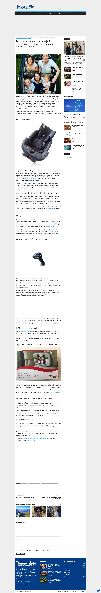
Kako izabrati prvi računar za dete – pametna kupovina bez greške (78, 69)
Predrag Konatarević (68, 117)
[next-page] (60, 504)
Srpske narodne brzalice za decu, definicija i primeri (78, 132)
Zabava (74, 13)
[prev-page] (58, 504)
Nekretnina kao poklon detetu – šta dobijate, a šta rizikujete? (74, 57)
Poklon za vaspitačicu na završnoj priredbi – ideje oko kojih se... (78, 83)
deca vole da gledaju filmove (27, 331)
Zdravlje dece (66, 576)
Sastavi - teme (67, 572)
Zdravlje (59, 13)
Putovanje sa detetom (54, 483)
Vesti (26, 13)
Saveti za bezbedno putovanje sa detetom (38, 518)
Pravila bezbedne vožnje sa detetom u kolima (53, 518)
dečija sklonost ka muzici (51, 226)
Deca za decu (66, 565)
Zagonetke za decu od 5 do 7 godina (73, 115)
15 (84, 117)
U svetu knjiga (49, 13)
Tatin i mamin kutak (27, 38)
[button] (84, 13)
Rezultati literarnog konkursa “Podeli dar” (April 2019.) (51, 497)
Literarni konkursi (67, 570)
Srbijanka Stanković (68, 60)
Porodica (33, 13)
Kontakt (59, 591)
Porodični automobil (45, 483)
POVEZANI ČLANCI (20, 504)
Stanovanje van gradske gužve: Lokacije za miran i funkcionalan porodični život (78, 76)
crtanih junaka (49, 208)
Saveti (33, 516)
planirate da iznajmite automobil (31, 178)
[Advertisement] (50, 25)
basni (56, 231)
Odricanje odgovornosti (74, 591)
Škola (40, 13)
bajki (53, 231)
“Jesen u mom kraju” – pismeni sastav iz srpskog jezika (77, 140)
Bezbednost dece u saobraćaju (34, 483)
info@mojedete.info (30, 581)
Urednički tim (82, 591)
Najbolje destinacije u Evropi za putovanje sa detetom (23, 518)
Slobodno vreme (26, 37)
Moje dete (69, 157)
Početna (19, 13)
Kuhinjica (67, 13)
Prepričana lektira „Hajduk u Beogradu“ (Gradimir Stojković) (78, 147)
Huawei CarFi (40, 320)
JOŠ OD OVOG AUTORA (30, 504)
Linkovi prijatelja (65, 591)
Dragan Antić (19, 46)
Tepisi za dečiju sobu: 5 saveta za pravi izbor (77, 89)
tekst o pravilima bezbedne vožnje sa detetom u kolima (35, 438)
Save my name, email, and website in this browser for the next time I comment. (34, 550)
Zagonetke (66, 111)
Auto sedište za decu (24, 483)
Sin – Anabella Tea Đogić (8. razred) (25, 497)
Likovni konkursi (67, 574)
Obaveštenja (66, 568)
